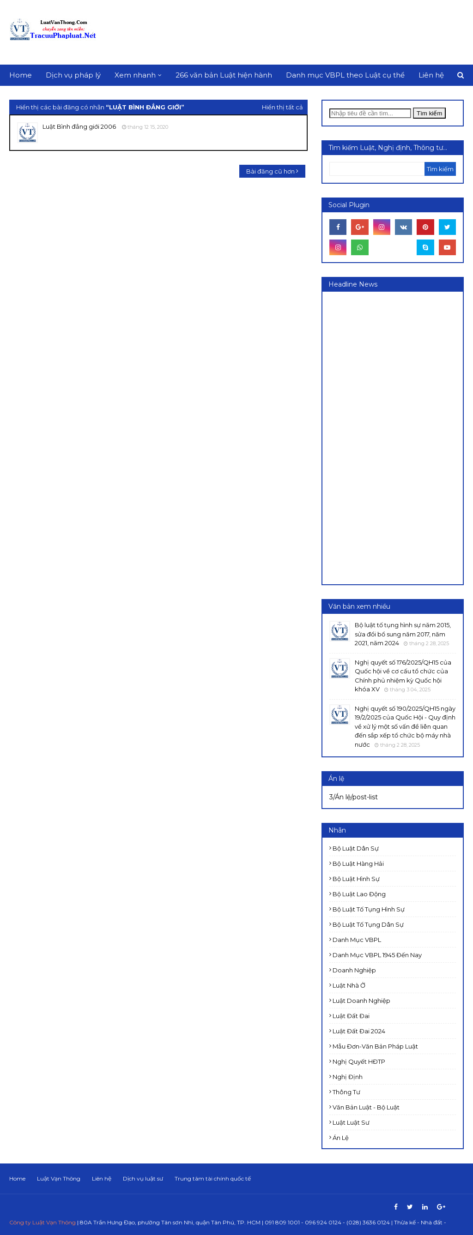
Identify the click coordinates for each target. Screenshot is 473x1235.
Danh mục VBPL (357, 939)
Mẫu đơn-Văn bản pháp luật (375, 1046)
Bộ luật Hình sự (356, 878)
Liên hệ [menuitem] (431, 75)
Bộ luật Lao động (359, 894)
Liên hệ (101, 1178)
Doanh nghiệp (354, 970)
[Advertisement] (398, 437)
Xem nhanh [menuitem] (135, 75)
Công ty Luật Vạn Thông (42, 1222)
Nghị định (348, 1076)
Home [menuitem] (20, 75)
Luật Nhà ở (349, 985)
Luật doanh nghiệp (361, 1000)
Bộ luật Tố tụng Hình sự (369, 909)
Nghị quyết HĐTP (359, 1061)
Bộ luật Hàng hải (358, 863)
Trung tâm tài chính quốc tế (213, 1178)
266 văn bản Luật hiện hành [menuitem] (224, 75)
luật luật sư (351, 1122)
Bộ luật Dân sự (356, 848)
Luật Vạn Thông (58, 1178)
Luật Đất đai (351, 1015)
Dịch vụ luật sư (143, 1178)
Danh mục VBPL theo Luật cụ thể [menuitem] (345, 75)
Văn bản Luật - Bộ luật (366, 1107)
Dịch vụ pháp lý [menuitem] (73, 75)
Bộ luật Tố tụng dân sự (368, 924)
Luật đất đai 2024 (359, 1031)
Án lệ (341, 1137)
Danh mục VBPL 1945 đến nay (377, 955)
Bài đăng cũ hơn (270, 171)
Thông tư (346, 1092)
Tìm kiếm (429, 113)
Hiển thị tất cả (282, 107)
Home (17, 1178)
